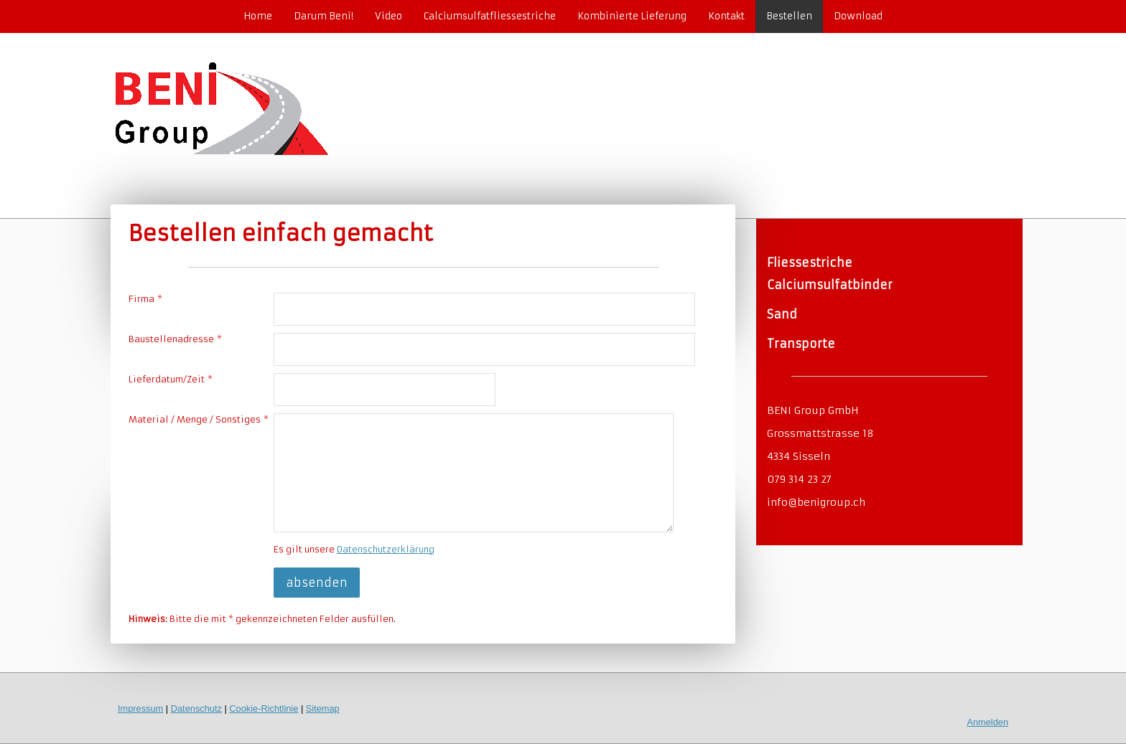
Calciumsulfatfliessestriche (490, 16)
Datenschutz (196, 708)
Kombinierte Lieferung (632, 16)
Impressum (140, 708)
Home (257, 16)
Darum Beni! (323, 16)
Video (388, 16)
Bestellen (789, 16)
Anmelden (987, 722)
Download (858, 16)
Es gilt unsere (354, 549)
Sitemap (323, 708)
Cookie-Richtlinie (263, 708)
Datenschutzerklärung (385, 549)
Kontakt (726, 16)
